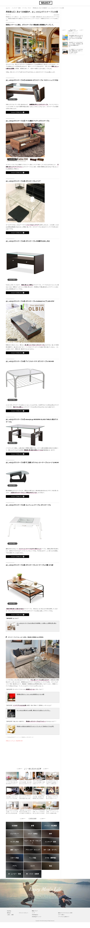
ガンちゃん (8, 14)
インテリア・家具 (16, 8)
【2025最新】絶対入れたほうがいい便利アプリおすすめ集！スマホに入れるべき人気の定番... (76, 37)
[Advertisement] (19, 753)
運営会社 (9, 912)
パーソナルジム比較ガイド (63, 916)
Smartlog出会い (35, 914)
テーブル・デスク (26, 8)
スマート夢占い (61, 914)
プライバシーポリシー (23, 912)
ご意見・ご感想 (10, 914)
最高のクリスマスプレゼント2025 (65, 912)
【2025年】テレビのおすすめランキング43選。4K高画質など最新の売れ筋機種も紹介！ (76, 44)
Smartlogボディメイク (36, 916)
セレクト (8, 8)
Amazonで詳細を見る (16, 112)
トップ (33, 912)
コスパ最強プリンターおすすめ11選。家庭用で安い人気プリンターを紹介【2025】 (76, 51)
